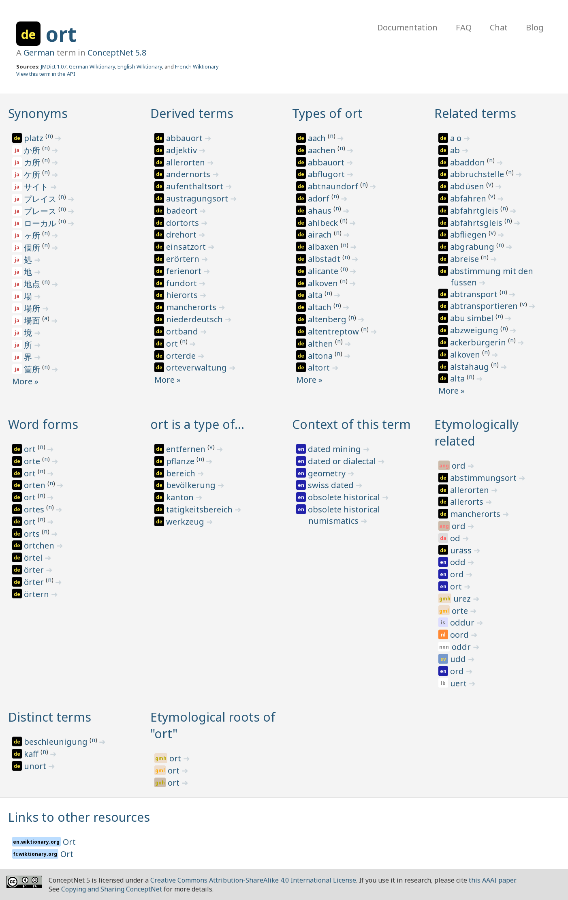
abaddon (468, 162)
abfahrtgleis (475, 210)
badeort (182, 210)
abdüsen (468, 186)
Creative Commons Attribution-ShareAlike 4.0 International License (253, 880)
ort (61, 34)
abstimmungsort (484, 477)
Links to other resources (79, 817)
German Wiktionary (92, 66)
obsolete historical (345, 497)
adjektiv (182, 150)
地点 (33, 284)
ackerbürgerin (479, 342)
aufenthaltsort (195, 186)
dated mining (335, 449)
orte (33, 461)
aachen (322, 150)
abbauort (185, 138)
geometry (328, 473)
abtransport (475, 294)
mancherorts (192, 307)
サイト (37, 186)
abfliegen (469, 234)
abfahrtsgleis (477, 222)
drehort (182, 234)
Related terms (475, 113)
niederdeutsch (195, 319)
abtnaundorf (334, 186)
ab (456, 150)
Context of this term (351, 424)
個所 (33, 247)
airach (321, 234)
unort (36, 766)
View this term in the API (45, 73)
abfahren (469, 198)
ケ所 (33, 174)
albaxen (324, 246)
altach (320, 307)
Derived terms (191, 113)
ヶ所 (33, 235)
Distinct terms (49, 717)
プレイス (41, 198)
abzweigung (475, 330)
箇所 (33, 369)
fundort (182, 283)
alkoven (324, 283)
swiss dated (332, 485)
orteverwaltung (197, 367)
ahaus (320, 210)
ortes (35, 509)
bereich (181, 473)
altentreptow (334, 331)
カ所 (33, 162)
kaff (32, 753)
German (39, 52)
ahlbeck (324, 222)
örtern (37, 594)
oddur (463, 622)
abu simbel (472, 318)
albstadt (325, 258)
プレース (41, 211)
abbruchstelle (478, 174)
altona (321, 355)
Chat (499, 27)
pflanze (181, 461)
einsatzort (187, 246)
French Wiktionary (197, 66)
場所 (33, 308)
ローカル (41, 223)
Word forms (43, 424)
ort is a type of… (197, 424)
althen (321, 343)
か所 (33, 150)
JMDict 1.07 (53, 66)
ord (460, 465)
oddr (462, 646)
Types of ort (327, 113)
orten (35, 485)
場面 (33, 320)
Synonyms (38, 113)
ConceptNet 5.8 (117, 52)
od (456, 538)
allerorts (467, 501)
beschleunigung (57, 741)
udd (459, 659)
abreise (465, 258)
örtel (34, 557)
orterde (182, 355)
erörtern (183, 258)
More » (25, 381)
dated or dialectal (343, 461)
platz (34, 138)
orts (33, 533)
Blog (535, 27)
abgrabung (473, 246)
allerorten (186, 162)
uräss (462, 550)
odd (459, 562)
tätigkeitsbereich (200, 509)
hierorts (183, 294)
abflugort (327, 174)
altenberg (328, 319)
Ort (69, 841)
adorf (319, 198)
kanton (181, 497)
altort (320, 367)
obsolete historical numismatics (344, 515)
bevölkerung (192, 485)
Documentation (407, 27)
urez (463, 598)
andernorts (189, 174)
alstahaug (470, 366)
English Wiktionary (139, 66)
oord (460, 634)
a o (456, 138)
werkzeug (186, 521)
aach (318, 138)
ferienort (184, 271)
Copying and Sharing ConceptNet (111, 889)
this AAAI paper (492, 880)
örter (35, 569)
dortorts (183, 222)
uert (459, 683)
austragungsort (198, 198)
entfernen (186, 449)
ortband (183, 331)
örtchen (40, 545)
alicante (324, 271)
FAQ (464, 27)
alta (316, 294)
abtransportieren (485, 305)
